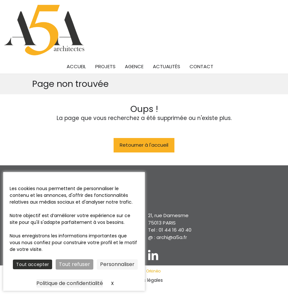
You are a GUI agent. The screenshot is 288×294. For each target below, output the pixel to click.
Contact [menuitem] (201, 66)
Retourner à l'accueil (144, 145)
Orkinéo (153, 271)
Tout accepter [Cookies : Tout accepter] (32, 264)
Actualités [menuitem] (166, 66)
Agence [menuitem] (134, 66)
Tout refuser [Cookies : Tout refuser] (74, 264)
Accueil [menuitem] (76, 66)
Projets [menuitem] (105, 66)
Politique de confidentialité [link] (69, 283)
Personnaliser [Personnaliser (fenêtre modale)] (117, 264)
